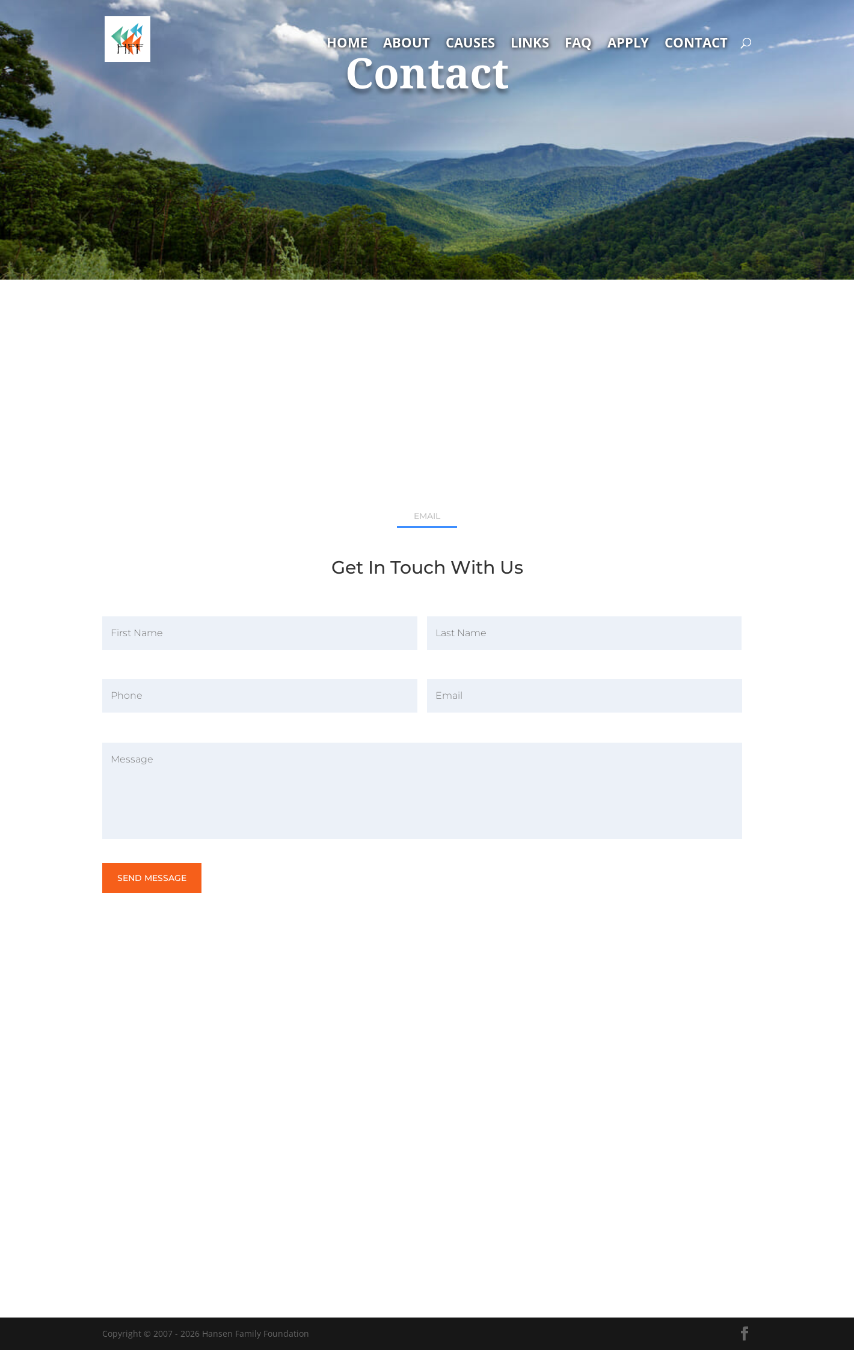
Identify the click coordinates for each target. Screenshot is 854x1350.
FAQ (578, 44)
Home (347, 44)
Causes (470, 44)
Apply (628, 44)
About (406, 44)
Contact (696, 44)
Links (530, 44)
